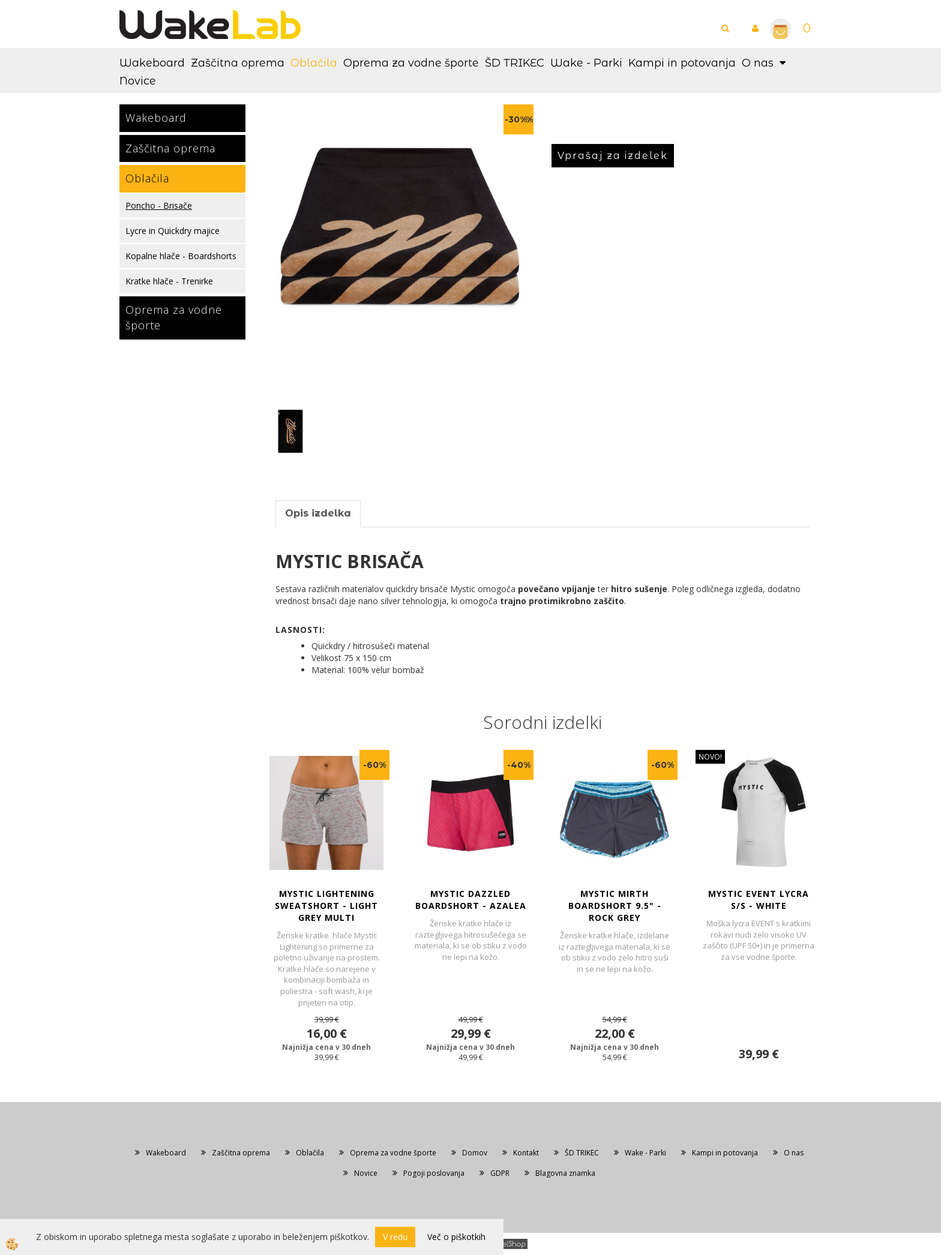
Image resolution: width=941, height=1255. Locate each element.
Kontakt (526, 1153)
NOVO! (710, 757)
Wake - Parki (586, 63)
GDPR (500, 1173)
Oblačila (313, 63)
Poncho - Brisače (158, 205)
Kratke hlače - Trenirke (169, 281)
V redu (395, 1236)
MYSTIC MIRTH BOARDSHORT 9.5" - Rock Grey (614, 905)
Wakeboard (152, 63)
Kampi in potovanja (682, 63)
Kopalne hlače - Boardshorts (180, 256)
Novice (137, 81)
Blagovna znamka (565, 1173)
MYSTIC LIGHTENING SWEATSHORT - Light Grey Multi (326, 905)
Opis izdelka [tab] (318, 513)
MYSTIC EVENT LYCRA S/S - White (758, 899)
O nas (758, 63)
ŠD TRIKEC (514, 63)
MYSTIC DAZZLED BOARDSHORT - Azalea (470, 899)
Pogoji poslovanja (433, 1173)
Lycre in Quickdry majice (172, 230)
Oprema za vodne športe (411, 63)
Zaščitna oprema (237, 63)
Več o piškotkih (456, 1236)
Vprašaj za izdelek (613, 155)
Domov (474, 1153)
